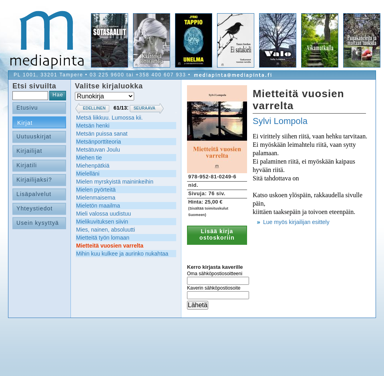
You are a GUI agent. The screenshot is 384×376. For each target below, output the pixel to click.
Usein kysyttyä (37, 223)
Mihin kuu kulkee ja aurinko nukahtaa (122, 253)
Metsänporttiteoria (98, 141)
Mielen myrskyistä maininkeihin (114, 181)
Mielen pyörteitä (96, 189)
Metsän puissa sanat (101, 133)
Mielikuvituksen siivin (102, 221)
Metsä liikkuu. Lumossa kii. (109, 117)
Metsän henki (92, 125)
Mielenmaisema (95, 197)
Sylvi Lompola (280, 121)
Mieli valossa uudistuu (103, 213)
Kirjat (25, 123)
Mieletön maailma (98, 205)
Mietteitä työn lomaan (102, 237)
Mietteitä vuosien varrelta (109, 245)
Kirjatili (26, 165)
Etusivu (27, 107)
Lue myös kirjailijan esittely (296, 222)
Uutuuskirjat (33, 136)
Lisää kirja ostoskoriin (217, 234)
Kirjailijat (29, 151)
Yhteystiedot (34, 208)
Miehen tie (89, 157)
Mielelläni (87, 173)
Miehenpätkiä (92, 165)
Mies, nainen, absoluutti (105, 229)
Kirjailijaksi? (34, 179)
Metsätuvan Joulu (98, 149)
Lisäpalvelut (33, 194)
